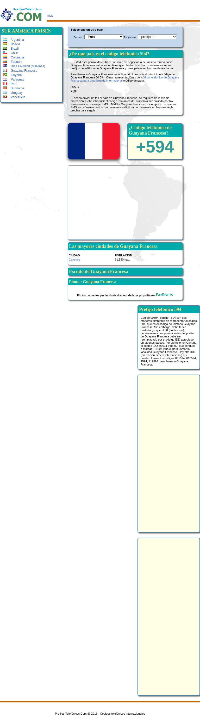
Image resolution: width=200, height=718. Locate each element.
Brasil (10, 48)
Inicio (50, 15)
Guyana (12, 75)
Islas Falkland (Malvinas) (24, 66)
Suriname (13, 88)
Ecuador (12, 62)
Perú (10, 84)
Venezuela (14, 97)
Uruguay (13, 93)
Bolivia (11, 44)
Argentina (13, 40)
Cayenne (74, 259)
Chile (10, 53)
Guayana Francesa (20, 70)
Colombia (13, 57)
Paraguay (13, 79)
